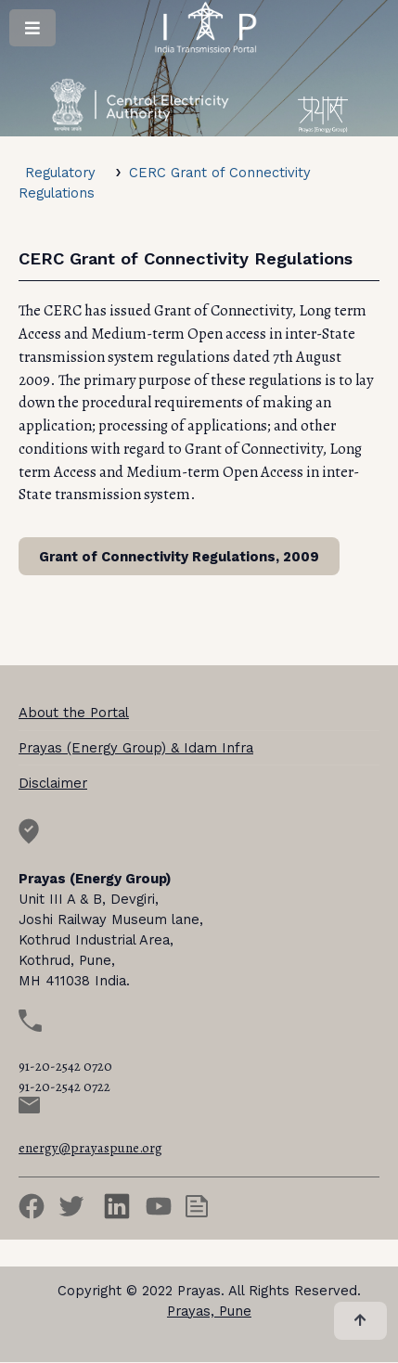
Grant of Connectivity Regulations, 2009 (179, 556)
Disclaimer (53, 783)
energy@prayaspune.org (90, 1147)
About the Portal (74, 712)
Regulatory (60, 172)
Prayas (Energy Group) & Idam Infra (136, 747)
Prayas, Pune (209, 1311)
